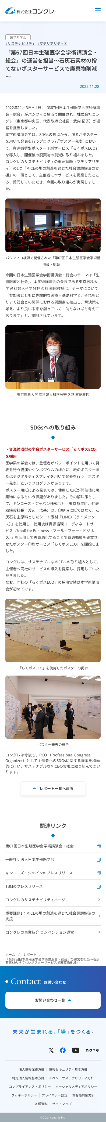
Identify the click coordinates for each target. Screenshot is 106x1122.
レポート (29, 954)
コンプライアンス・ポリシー (30, 1086)
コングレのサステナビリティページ (35, 899)
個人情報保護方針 (31, 1069)
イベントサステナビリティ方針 (71, 1078)
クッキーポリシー (24, 1095)
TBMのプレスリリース (53, 886)
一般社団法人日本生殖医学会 (53, 859)
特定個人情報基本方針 (28, 1078)
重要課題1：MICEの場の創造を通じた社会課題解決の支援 (50, 915)
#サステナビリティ (20, 43)
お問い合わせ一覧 (50, 1000)
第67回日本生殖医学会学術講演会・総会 (53, 846)
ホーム (10, 954)
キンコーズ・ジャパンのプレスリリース (53, 872)
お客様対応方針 (83, 1095)
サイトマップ (62, 1103)
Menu (98, 10)
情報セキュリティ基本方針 (68, 1069)
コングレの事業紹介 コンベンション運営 (39, 932)
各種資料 (41, 1103)
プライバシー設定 (55, 1095)
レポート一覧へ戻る (56, 788)
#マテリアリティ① (52, 43)
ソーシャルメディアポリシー (76, 1086)
